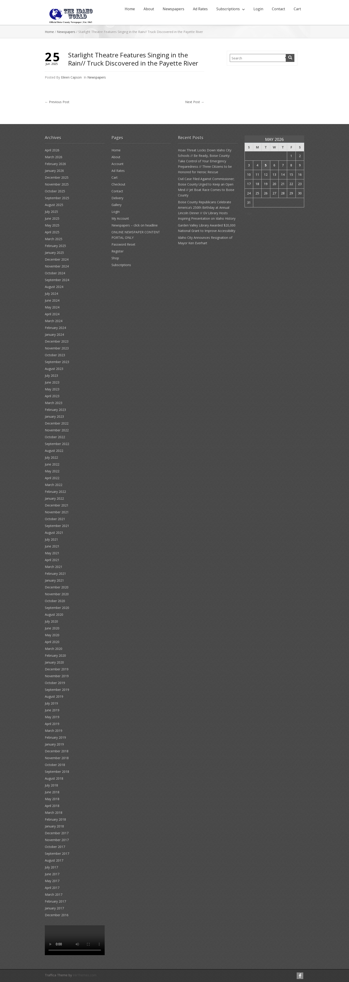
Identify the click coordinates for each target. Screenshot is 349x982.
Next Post (194, 102)
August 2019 (54, 696)
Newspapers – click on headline (134, 225)
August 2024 (54, 287)
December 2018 (56, 751)
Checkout (118, 184)
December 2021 (56, 505)
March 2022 (53, 485)
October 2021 (55, 519)
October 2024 (55, 273)
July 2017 (51, 867)
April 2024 (52, 314)
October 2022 (55, 437)
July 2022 (51, 457)
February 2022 (55, 491)
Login (258, 8)
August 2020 (54, 614)
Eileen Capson (71, 77)
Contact (278, 8)
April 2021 (52, 560)
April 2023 (52, 396)
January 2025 (54, 252)
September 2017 (57, 853)
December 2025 (56, 177)
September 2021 (57, 526)
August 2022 (54, 450)
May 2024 (52, 307)
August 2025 (54, 205)
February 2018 (55, 819)
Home (130, 8)
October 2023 (55, 355)
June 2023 (52, 382)
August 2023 (54, 368)
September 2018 (57, 771)
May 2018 (52, 799)
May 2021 (52, 553)
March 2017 (53, 894)
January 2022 (54, 498)
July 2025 (51, 211)
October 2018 (55, 765)
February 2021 (55, 573)
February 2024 (55, 328)
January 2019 (54, 744)
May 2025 (52, 225)
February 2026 (55, 164)
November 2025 (57, 184)
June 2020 (52, 628)
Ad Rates (200, 8)
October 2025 (55, 191)
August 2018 (54, 778)
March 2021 (53, 567)
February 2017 (55, 901)
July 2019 (51, 703)
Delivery (117, 198)
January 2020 (54, 662)
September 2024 (57, 280)
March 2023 (53, 403)
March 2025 (53, 239)
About (149, 8)
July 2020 (51, 621)
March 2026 (53, 157)
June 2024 (52, 300)
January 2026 (54, 170)
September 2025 (57, 198)
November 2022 (57, 430)
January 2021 (54, 580)
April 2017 (52, 887)
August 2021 (54, 532)
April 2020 (52, 642)
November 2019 (57, 676)
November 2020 (57, 594)
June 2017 (52, 874)
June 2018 (52, 792)
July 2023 (51, 375)
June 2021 (52, 546)
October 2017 (55, 847)
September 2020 (57, 607)
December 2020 (56, 587)
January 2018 (54, 826)
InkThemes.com (84, 975)
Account (117, 164)
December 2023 (56, 341)
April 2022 (52, 478)
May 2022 (52, 471)
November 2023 (57, 348)
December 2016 (56, 915)
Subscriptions (228, 8)
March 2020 (53, 648)
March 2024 (53, 321)
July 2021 (51, 539)
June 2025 (52, 218)
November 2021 (57, 512)
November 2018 (57, 758)
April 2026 (52, 150)
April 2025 (52, 232)
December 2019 (56, 669)
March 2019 (53, 730)
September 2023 (57, 362)
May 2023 (52, 389)
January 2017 (54, 908)
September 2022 (57, 444)
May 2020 (52, 635)
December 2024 (56, 259)
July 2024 (51, 293)
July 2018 (51, 785)
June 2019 (52, 710)
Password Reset (123, 244)
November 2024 (57, 266)
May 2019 (52, 717)
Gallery (116, 205)
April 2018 (52, 806)
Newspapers (173, 8)
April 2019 (52, 724)
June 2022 (52, 464)
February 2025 (55, 246)
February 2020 (55, 655)
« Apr (248, 213)
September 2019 (57, 689)
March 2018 (53, 812)
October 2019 (55, 683)
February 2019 (55, 737)
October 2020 (55, 601)
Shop (115, 258)
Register (117, 251)
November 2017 (57, 840)
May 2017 (52, 881)
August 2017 (54, 860)
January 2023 (54, 416)
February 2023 (55, 409)
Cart (297, 8)
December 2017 (56, 833)
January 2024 (54, 334)
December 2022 (56, 423)
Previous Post (57, 102)
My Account (120, 218)
